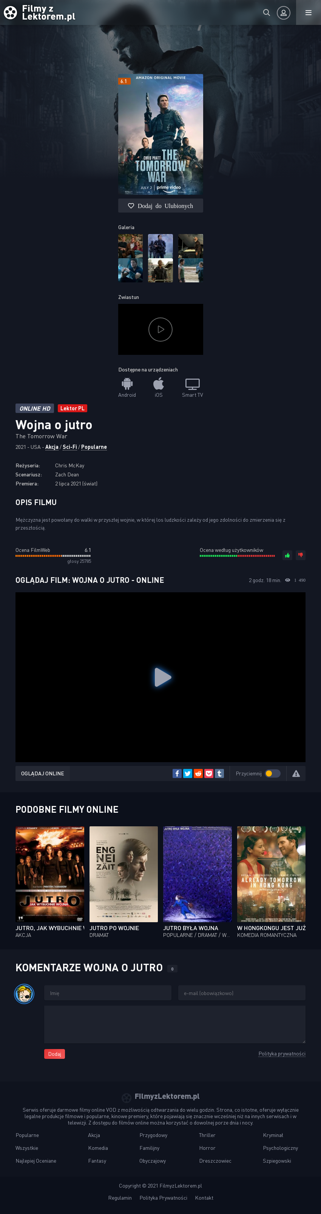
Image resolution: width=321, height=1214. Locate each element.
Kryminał (273, 1135)
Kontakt (204, 1197)
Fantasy (97, 1160)
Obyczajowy (152, 1160)
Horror (207, 1148)
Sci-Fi (70, 447)
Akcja (52, 447)
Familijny (149, 1148)
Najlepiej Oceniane (35, 1160)
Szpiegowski (277, 1160)
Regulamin (120, 1197)
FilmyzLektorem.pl (180, 1185)
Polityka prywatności (282, 1053)
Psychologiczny (280, 1148)
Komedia (98, 1148)
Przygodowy (153, 1135)
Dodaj (54, 1054)
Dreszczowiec (215, 1160)
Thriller (207, 1135)
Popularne (94, 447)
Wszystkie (26, 1148)
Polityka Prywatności (163, 1197)
